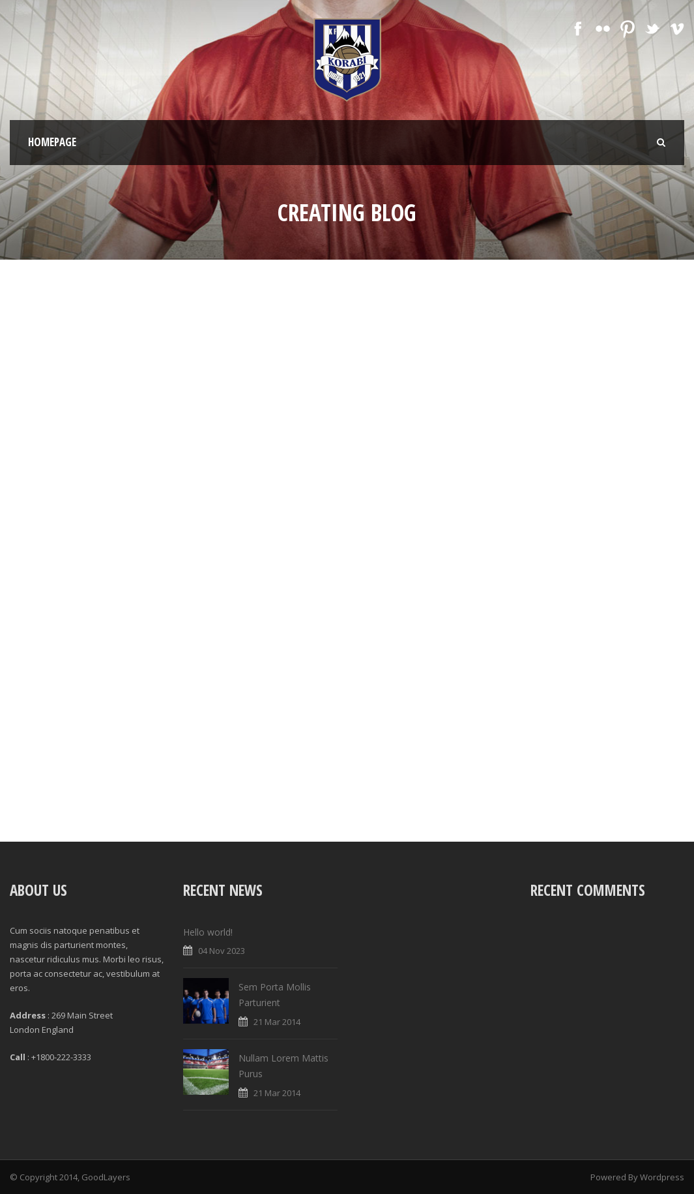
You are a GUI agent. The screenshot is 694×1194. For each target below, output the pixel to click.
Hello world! (208, 932)
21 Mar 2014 (276, 1022)
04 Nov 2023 (221, 951)
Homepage (52, 141)
